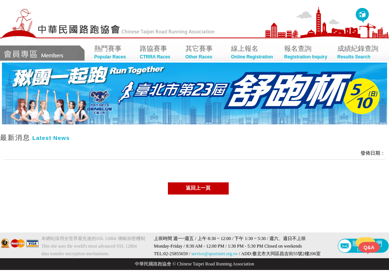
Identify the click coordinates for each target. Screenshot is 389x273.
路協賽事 (159, 53)
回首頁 (362, 15)
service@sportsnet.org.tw (214, 253)
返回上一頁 (198, 188)
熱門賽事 (113, 53)
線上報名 (254, 53)
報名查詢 (307, 53)
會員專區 (42, 53)
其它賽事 (204, 53)
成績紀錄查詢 (360, 53)
